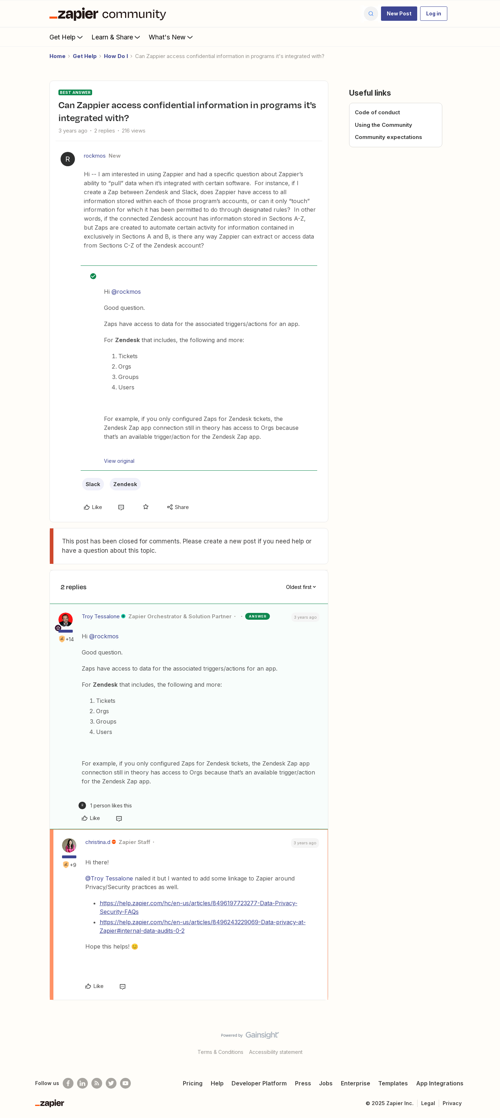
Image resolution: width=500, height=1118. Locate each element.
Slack (93, 484)
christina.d (97, 842)
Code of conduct (377, 112)
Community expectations (388, 137)
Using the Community (383, 124)
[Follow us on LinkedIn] (82, 1083)
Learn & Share (116, 37)
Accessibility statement (276, 1052)
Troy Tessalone (101, 616)
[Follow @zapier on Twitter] (111, 1083)
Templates (393, 1083)
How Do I (116, 56)
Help (217, 1083)
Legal (428, 1103)
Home (57, 56)
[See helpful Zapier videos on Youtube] (125, 1083)
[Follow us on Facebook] (68, 1083)
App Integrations (439, 1083)
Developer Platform (259, 1083)
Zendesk (125, 484)
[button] (399, 13)
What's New (171, 37)
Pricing (193, 1083)
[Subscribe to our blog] (96, 1083)
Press (303, 1083)
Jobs (326, 1083)
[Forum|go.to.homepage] (109, 13)
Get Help (66, 37)
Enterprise (355, 1083)
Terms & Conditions (220, 1052)
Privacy (452, 1103)
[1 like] (105, 805)
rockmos (95, 155)
